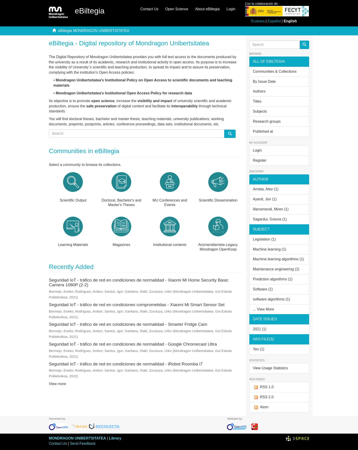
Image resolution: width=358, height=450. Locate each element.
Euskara (258, 21)
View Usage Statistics (270, 368)
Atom (260, 407)
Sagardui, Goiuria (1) (270, 219)
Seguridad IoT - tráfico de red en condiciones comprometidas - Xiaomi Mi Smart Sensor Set (137, 304)
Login (257, 150)
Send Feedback (82, 443)
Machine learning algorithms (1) (278, 259)
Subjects (260, 111)
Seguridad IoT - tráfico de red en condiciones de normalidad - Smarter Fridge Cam (128, 324)
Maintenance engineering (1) (276, 269)
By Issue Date (264, 81)
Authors (259, 91)
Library (115, 438)
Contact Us (149, 9)
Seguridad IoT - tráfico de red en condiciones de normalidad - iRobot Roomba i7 (126, 364)
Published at (263, 131)
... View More (263, 309)
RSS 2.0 (263, 397)
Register (260, 160)
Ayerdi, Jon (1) (265, 199)
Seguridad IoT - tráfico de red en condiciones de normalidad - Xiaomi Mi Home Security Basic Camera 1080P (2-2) (138, 282)
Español (274, 21)
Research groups (267, 121)
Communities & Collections (275, 71)
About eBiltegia (207, 9)
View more (57, 384)
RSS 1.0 (263, 387)
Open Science (176, 9)
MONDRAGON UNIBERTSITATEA (77, 438)
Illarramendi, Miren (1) (271, 209)
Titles (257, 101)
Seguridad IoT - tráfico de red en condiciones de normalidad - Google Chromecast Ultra (133, 344)
